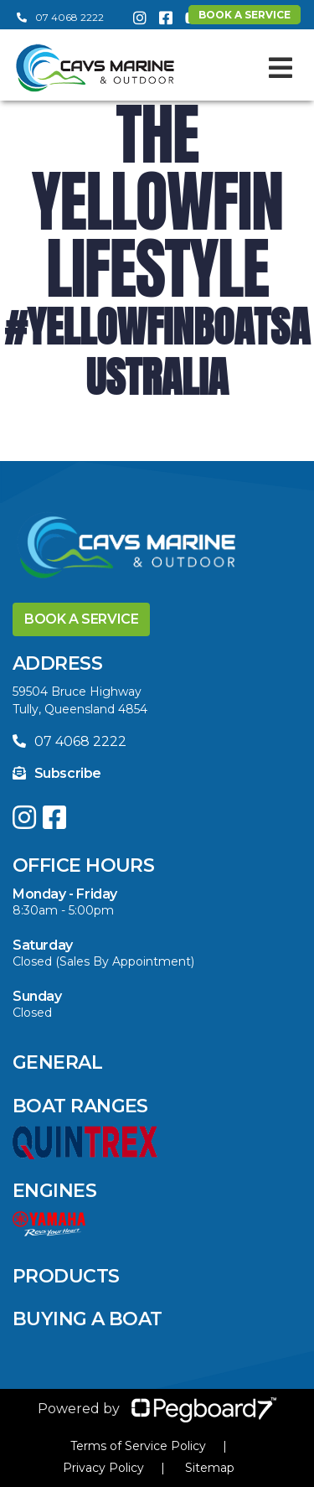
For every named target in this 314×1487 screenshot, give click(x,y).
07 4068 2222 (60, 17)
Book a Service (81, 619)
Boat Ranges (80, 1106)
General (57, 1062)
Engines (54, 1190)
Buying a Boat (87, 1319)
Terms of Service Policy (138, 1445)
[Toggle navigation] (280, 67)
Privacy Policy (103, 1467)
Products (66, 1276)
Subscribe (57, 773)
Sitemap (209, 1467)
